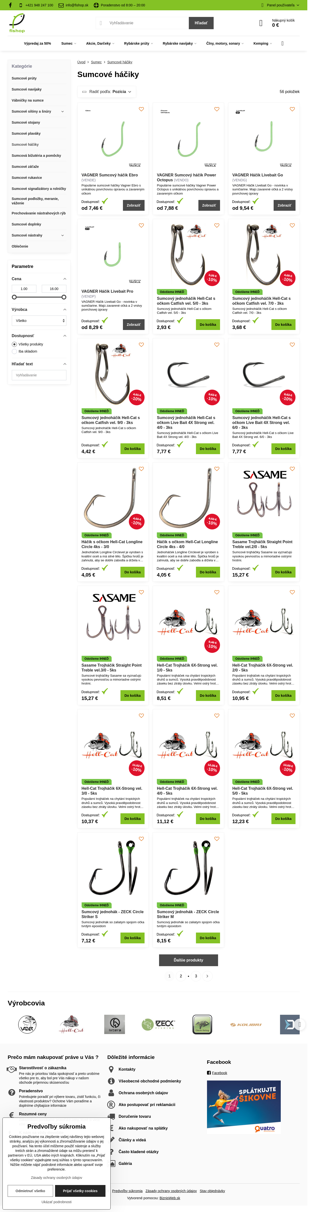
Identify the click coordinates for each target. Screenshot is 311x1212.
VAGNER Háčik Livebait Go (257, 175)
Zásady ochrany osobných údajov (171, 1191)
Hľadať (201, 23)
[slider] (14, 297)
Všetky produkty (27, 344)
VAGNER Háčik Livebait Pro (107, 291)
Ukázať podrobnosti (57, 1202)
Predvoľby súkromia (127, 1191)
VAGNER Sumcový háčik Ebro (110, 175)
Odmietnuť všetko (30, 1191)
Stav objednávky (212, 1191)
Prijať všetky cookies (80, 1191)
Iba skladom (24, 351)
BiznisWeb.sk (170, 1198)
